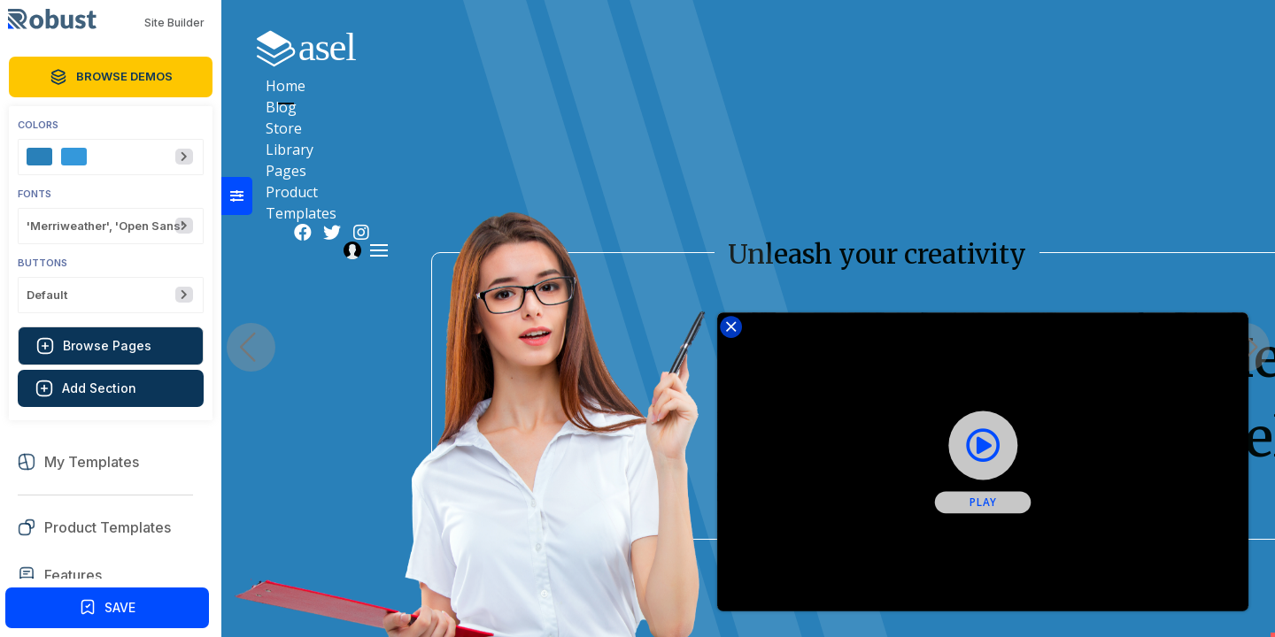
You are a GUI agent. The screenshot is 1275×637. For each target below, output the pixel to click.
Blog (650, 47)
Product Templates (974, 47)
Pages (860, 47)
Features (73, 575)
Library (786, 47)
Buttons (42, 263)
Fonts (34, 194)
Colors (38, 125)
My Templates (91, 462)
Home (585, 47)
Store (714, 47)
